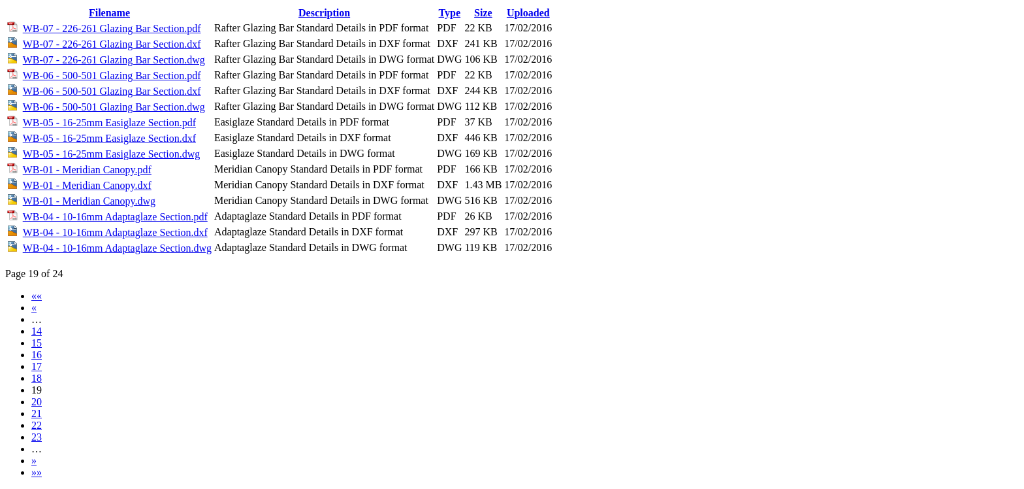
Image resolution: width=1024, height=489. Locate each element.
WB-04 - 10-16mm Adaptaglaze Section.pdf (115, 216)
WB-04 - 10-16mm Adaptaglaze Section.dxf (115, 232)
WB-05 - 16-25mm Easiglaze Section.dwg (111, 154)
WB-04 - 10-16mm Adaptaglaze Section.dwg (117, 248)
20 (36, 401)
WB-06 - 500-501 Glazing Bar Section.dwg (114, 106)
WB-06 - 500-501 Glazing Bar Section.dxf (112, 91)
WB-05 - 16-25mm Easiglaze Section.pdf (109, 122)
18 (36, 378)
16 (36, 354)
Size (483, 12)
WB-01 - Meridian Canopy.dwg (89, 201)
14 (36, 331)
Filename (109, 12)
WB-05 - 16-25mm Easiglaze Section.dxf (109, 138)
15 (36, 342)
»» (36, 472)
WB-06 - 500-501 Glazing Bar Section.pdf (112, 75)
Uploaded (528, 12)
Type (449, 12)
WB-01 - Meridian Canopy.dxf (87, 185)
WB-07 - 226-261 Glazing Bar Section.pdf (112, 28)
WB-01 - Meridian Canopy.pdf (87, 169)
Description (324, 12)
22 (36, 425)
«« (36, 295)
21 (36, 413)
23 (36, 437)
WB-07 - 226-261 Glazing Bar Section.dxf (112, 44)
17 (36, 366)
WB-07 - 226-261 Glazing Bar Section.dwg (114, 59)
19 (36, 390)
